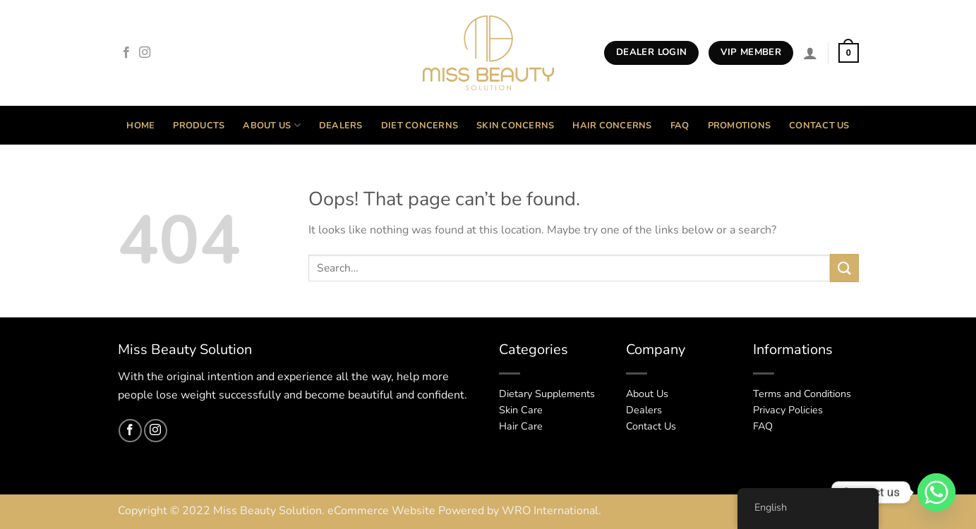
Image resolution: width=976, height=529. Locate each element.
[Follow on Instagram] (144, 53)
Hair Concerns (611, 125)
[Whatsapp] (936, 492)
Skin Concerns (515, 125)
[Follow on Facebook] (126, 53)
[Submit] (844, 267)
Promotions (739, 125)
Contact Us (819, 125)
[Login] (810, 52)
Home (140, 125)
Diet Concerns (419, 125)
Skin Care (521, 410)
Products (198, 125)
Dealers (341, 125)
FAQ (679, 125)
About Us (272, 125)
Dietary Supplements (547, 394)
